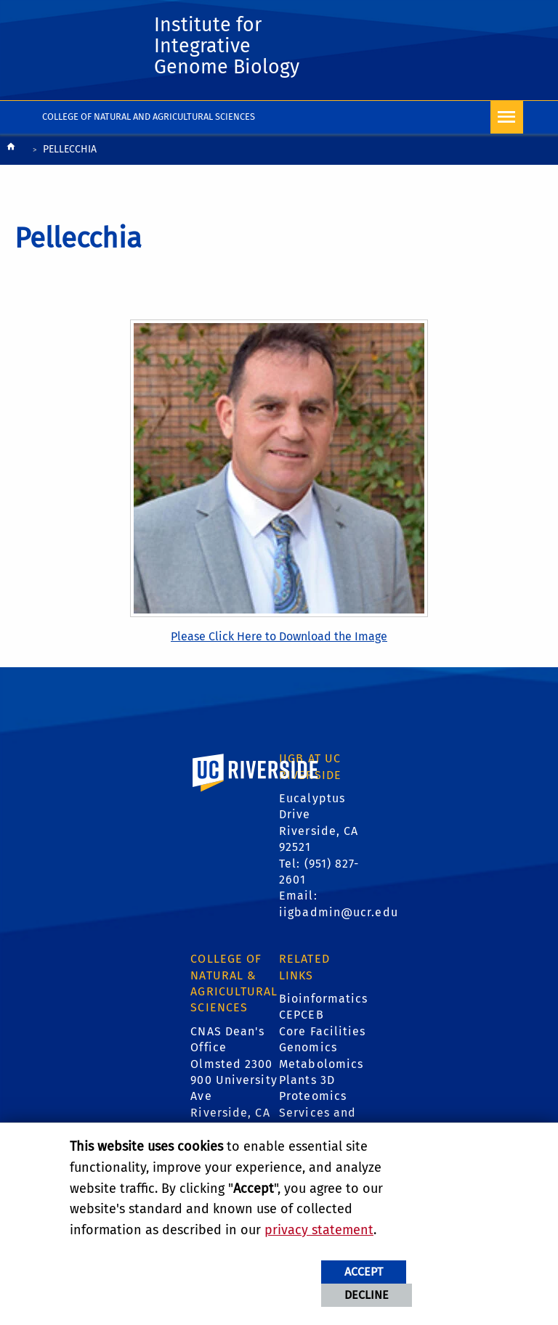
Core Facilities (322, 1035)
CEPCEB (301, 1019)
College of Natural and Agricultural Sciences (148, 120)
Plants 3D (307, 1083)
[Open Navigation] (506, 121)
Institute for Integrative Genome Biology (233, 48)
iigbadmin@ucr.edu (338, 916)
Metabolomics (321, 1068)
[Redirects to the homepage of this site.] (11, 154)
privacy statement (318, 1230)
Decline (366, 1295)
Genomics (308, 1051)
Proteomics (313, 1100)
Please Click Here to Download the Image (279, 641)
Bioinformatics (323, 1002)
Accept (363, 1272)
